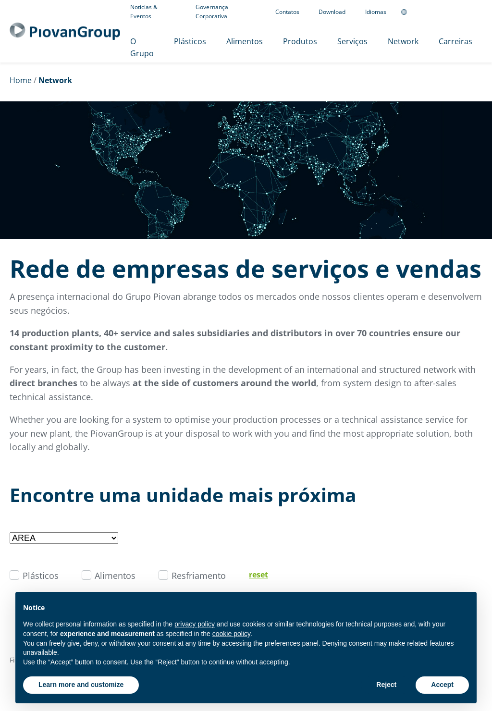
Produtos (300, 41)
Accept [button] (442, 684)
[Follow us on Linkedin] (435, 12)
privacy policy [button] (194, 624)
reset (258, 574)
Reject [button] (386, 684)
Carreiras (455, 41)
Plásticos (190, 41)
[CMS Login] (467, 11)
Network (403, 41)
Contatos (287, 12)
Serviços (352, 41)
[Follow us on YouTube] (452, 12)
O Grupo (142, 47)
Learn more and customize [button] (80, 684)
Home (21, 80)
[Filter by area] (64, 538)
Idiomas (375, 12)
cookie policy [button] (231, 633)
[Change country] (404, 12)
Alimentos (244, 41)
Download (332, 12)
